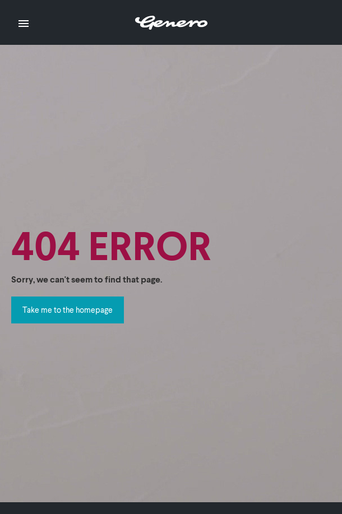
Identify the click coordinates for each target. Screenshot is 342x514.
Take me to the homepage (67, 309)
